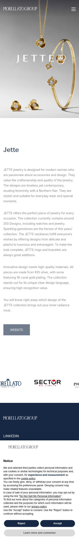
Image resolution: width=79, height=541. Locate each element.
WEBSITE (16, 356)
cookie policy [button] (28, 478)
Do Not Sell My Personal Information (40, 496)
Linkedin (11, 436)
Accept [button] (57, 523)
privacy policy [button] (38, 506)
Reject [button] (21, 523)
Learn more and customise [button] (39, 532)
